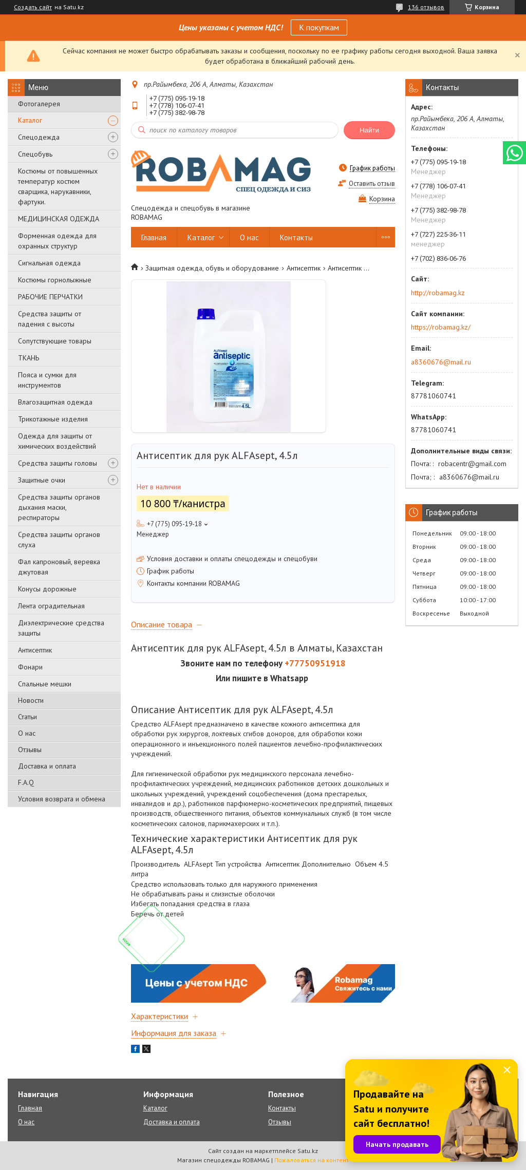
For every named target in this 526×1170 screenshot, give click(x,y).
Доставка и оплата (47, 766)
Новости (31, 700)
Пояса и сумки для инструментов (47, 380)
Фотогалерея (39, 103)
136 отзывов (426, 7)
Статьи (27, 716)
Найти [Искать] (369, 130)
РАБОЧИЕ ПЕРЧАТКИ (50, 296)
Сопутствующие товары (54, 341)
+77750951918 (315, 663)
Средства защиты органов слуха (59, 539)
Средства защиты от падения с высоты (49, 319)
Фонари (30, 667)
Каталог (30, 120)
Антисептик (35, 650)
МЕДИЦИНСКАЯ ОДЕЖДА (58, 218)
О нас (26, 733)
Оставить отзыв (372, 183)
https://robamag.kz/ (441, 327)
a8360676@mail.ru (441, 362)
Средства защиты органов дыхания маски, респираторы (59, 507)
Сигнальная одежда (49, 262)
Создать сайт (33, 7)
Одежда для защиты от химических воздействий (57, 441)
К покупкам (319, 27)
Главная (153, 237)
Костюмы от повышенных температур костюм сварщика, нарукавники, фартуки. (58, 186)
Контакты (296, 237)
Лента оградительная (51, 605)
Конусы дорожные (47, 588)
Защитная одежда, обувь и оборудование (212, 268)
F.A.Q (26, 782)
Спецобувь (35, 154)
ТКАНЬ (28, 357)
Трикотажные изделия (53, 419)
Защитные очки (41, 480)
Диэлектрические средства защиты (61, 628)
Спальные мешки (44, 683)
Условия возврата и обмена (61, 798)
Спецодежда (39, 137)
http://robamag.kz (438, 292)
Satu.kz (307, 1151)
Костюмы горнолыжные (54, 279)
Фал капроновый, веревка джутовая (59, 567)
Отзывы (30, 749)
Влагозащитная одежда (55, 402)
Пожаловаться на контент (311, 1160)
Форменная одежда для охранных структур (57, 241)
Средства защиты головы (57, 463)
